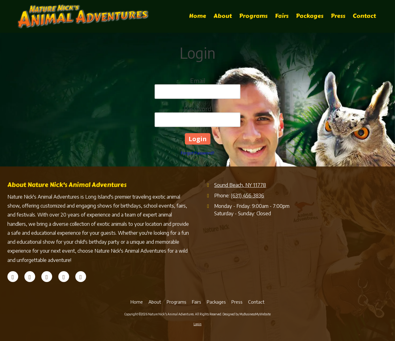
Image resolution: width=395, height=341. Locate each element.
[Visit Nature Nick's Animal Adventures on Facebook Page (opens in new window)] (12, 276)
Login (197, 324)
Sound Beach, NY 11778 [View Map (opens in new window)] (240, 185)
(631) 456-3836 (247, 195)
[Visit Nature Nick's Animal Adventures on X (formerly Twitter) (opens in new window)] (29, 276)
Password (197, 108)
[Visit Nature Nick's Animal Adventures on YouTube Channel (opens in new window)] (63, 276)
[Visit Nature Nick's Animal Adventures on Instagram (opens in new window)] (80, 276)
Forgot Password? (197, 152)
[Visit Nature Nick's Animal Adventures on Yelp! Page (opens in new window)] (46, 276)
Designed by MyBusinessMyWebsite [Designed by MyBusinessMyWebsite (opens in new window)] (246, 314)
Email (197, 80)
